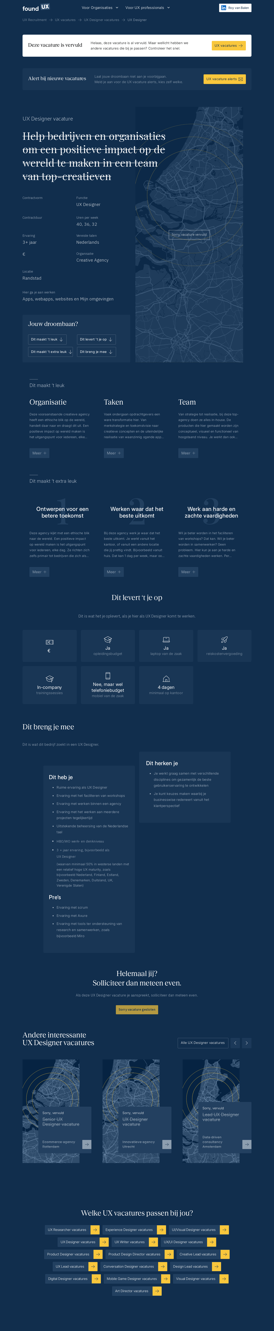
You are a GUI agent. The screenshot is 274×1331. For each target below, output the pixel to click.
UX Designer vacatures (101, 20)
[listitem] (57, 1105)
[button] (100, 7)
